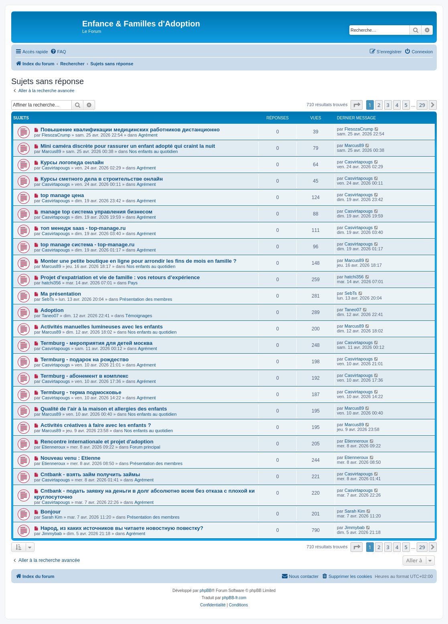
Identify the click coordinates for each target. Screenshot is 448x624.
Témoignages (139, 315)
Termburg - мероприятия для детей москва (96, 343)
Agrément (148, 135)
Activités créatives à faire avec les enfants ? (96, 425)
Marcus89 (51, 151)
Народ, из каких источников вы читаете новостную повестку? (122, 528)
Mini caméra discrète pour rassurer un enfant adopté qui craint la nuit (128, 146)
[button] (357, 105)
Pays (133, 282)
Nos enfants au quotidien (153, 151)
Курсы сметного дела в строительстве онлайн (102, 179)
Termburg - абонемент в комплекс (84, 376)
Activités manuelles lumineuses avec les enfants (102, 327)
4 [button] (396, 105)
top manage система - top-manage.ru (87, 245)
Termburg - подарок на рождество (85, 359)
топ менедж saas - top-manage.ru (83, 228)
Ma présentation (61, 294)
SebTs (48, 299)
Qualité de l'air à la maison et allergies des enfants (104, 409)
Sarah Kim (52, 517)
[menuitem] (58, 51)
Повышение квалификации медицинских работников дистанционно (130, 130)
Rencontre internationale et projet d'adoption (97, 442)
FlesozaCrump (56, 135)
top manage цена (62, 195)
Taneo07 (50, 315)
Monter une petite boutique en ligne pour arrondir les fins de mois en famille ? (139, 261)
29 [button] (422, 105)
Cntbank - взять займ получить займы (90, 474)
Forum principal (145, 447)
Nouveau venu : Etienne (71, 458)
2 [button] (378, 105)
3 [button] (388, 105)
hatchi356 (51, 282)
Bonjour (51, 512)
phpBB (206, 590)
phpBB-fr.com (234, 598)
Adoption (52, 310)
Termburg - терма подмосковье (81, 392)
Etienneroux (53, 447)
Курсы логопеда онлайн (72, 162)
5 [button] (406, 105)
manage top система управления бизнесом (96, 212)
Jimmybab (52, 533)
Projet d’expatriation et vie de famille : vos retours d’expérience (120, 277)
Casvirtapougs (56, 167)
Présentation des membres (146, 299)
